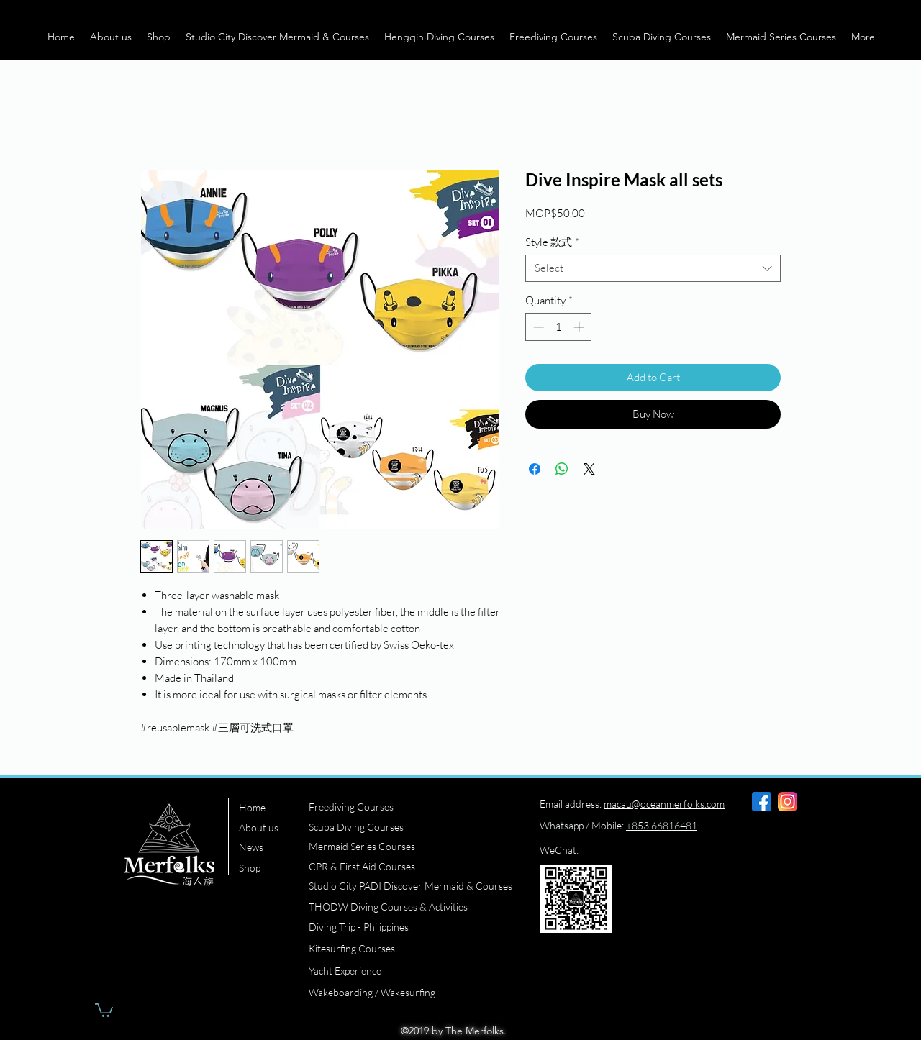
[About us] (268, 828)
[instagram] (787, 801)
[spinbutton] (559, 327)
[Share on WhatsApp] (562, 469)
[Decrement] (537, 327)
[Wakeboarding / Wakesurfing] (409, 992)
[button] (110, 36)
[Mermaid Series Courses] (409, 846)
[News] (268, 847)
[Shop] (268, 868)
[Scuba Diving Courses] (409, 827)
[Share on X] (589, 469)
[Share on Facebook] (534, 469)
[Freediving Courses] (409, 807)
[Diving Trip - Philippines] (409, 927)
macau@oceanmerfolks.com (664, 804)
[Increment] (580, 327)
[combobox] (653, 268)
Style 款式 (552, 242)
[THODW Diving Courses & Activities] (409, 907)
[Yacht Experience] (409, 971)
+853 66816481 (661, 825)
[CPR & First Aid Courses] (409, 867)
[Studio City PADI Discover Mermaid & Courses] (415, 886)
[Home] (268, 808)
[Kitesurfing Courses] (409, 949)
